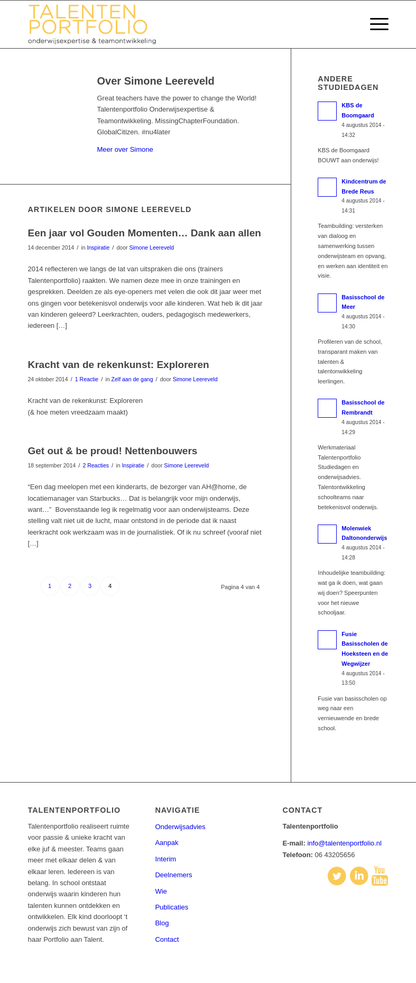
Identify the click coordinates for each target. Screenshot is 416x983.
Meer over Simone (125, 149)
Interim (165, 859)
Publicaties (171, 907)
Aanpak (166, 843)
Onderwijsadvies (180, 827)
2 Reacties (95, 465)
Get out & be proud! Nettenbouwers (113, 450)
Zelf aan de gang (132, 379)
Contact (167, 939)
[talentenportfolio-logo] (98, 24)
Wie (161, 891)
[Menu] (374, 24)
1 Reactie (86, 379)
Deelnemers (173, 875)
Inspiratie (98, 247)
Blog (162, 923)
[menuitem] (374, 24)
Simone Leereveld (151, 247)
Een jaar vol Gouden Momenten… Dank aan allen (144, 232)
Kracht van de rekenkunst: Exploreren (118, 364)
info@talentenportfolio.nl (344, 843)
